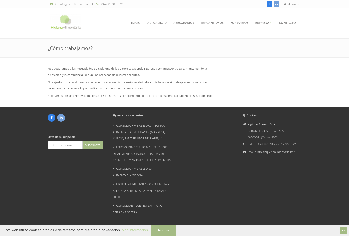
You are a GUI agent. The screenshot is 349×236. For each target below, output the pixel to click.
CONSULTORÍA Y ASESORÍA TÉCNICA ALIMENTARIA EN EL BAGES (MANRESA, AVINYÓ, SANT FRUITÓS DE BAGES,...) (139, 131)
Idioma (291, 4)
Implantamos (212, 22)
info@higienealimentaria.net (74, 4)
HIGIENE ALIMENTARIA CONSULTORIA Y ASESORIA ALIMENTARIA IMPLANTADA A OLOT (141, 190)
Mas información (135, 230)
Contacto (287, 22)
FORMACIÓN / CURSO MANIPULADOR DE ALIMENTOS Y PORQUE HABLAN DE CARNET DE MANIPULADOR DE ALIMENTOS (142, 153)
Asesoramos (183, 22)
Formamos (239, 22)
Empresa (262, 22)
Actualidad (157, 22)
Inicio (136, 22)
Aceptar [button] (164, 230)
